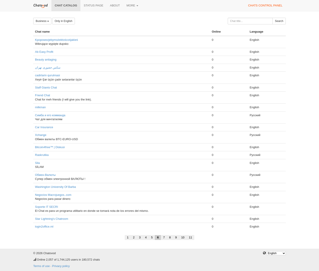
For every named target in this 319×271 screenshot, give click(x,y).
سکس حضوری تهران (47, 67)
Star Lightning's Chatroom (51, 218)
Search (279, 21)
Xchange (40, 135)
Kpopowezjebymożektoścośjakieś (56, 39)
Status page (93, 5)
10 (182, 237)
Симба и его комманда (50, 115)
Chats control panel (265, 5)
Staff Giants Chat (46, 87)
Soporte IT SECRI (46, 206)
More (132, 5)
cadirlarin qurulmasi (47, 75)
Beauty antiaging (45, 59)
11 (190, 237)
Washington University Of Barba (55, 187)
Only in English (63, 21)
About (115, 5)
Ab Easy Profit (44, 51)
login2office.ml (44, 226)
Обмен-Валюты (45, 175)
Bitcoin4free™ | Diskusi (50, 147)
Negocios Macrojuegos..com (53, 194)
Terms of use (41, 266)
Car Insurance (44, 127)
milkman (40, 107)
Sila (37, 163)
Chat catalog (66, 5)
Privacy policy (61, 266)
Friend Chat (42, 95)
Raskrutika (42, 155)
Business (42, 21)
